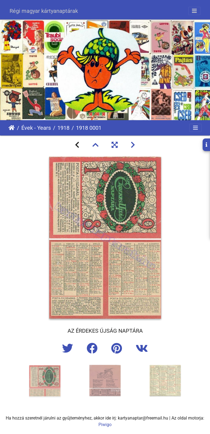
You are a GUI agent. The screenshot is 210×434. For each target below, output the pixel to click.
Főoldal (11, 128)
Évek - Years (36, 128)
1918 (63, 128)
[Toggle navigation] (194, 11)
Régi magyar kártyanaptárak (44, 11)
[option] (45, 380)
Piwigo (105, 424)
